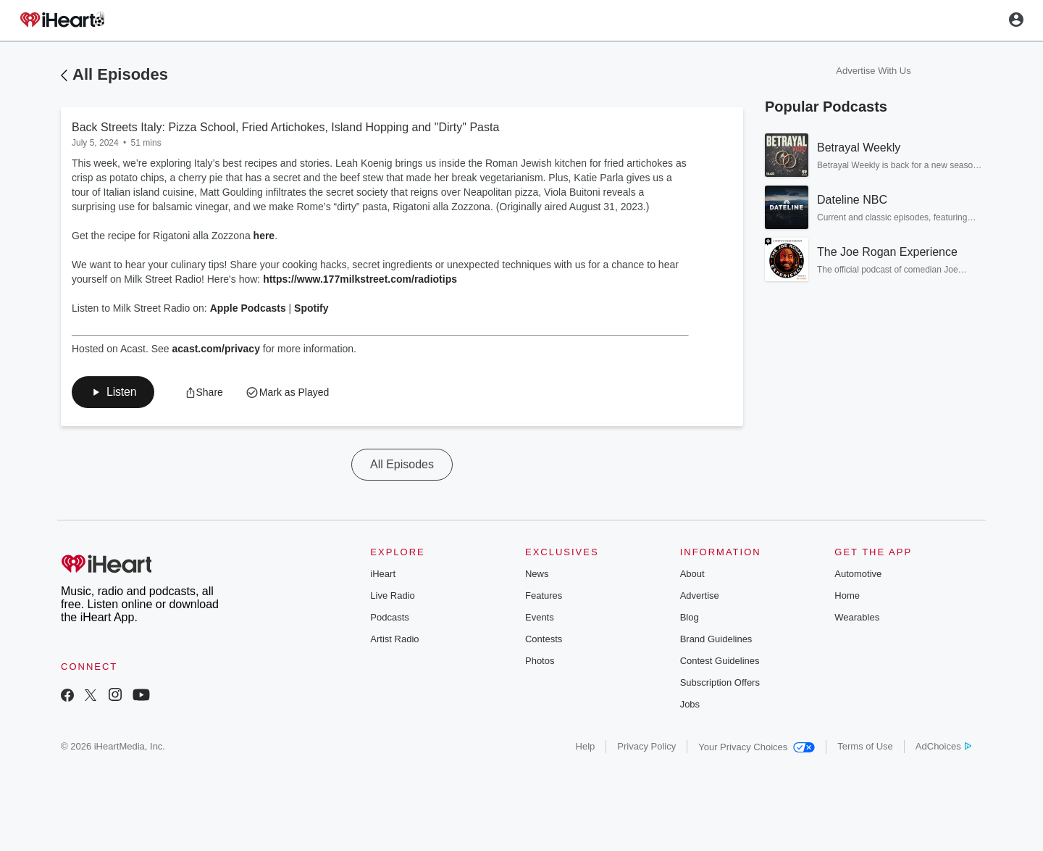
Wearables (856, 617)
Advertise (699, 595)
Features (543, 595)
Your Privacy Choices (756, 747)
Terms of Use (865, 746)
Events (539, 617)
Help (585, 746)
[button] (113, 392)
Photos (539, 660)
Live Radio (392, 595)
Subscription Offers (720, 682)
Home (847, 595)
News (537, 573)
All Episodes (120, 74)
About (692, 573)
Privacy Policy (646, 746)
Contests (543, 639)
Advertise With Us (873, 70)
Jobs (690, 704)
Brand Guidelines (716, 639)
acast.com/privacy (216, 348)
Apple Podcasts (248, 308)
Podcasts (389, 617)
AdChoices (943, 746)
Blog (689, 617)
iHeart (382, 573)
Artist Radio (394, 639)
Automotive (857, 573)
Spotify (311, 308)
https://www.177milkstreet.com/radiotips (360, 279)
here (264, 235)
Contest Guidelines (720, 660)
